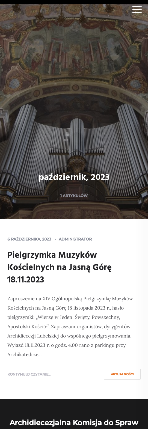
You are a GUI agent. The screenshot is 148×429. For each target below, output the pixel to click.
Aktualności (122, 374)
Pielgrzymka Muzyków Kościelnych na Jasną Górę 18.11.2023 (59, 267)
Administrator (75, 239)
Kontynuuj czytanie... (29, 374)
